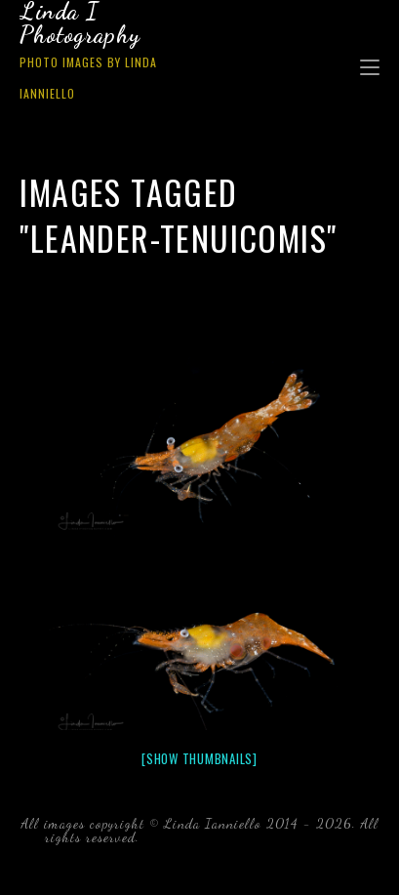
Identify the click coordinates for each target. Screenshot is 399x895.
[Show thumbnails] (199, 758)
